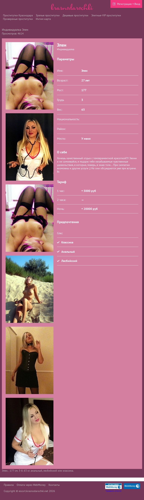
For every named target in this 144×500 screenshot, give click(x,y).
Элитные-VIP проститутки (106, 15)
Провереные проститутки (18, 19)
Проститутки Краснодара (18, 15)
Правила (9, 485)
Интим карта (43, 19)
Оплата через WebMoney (31, 485)
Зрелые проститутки (48, 15)
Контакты (54, 485)
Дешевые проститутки (75, 15)
